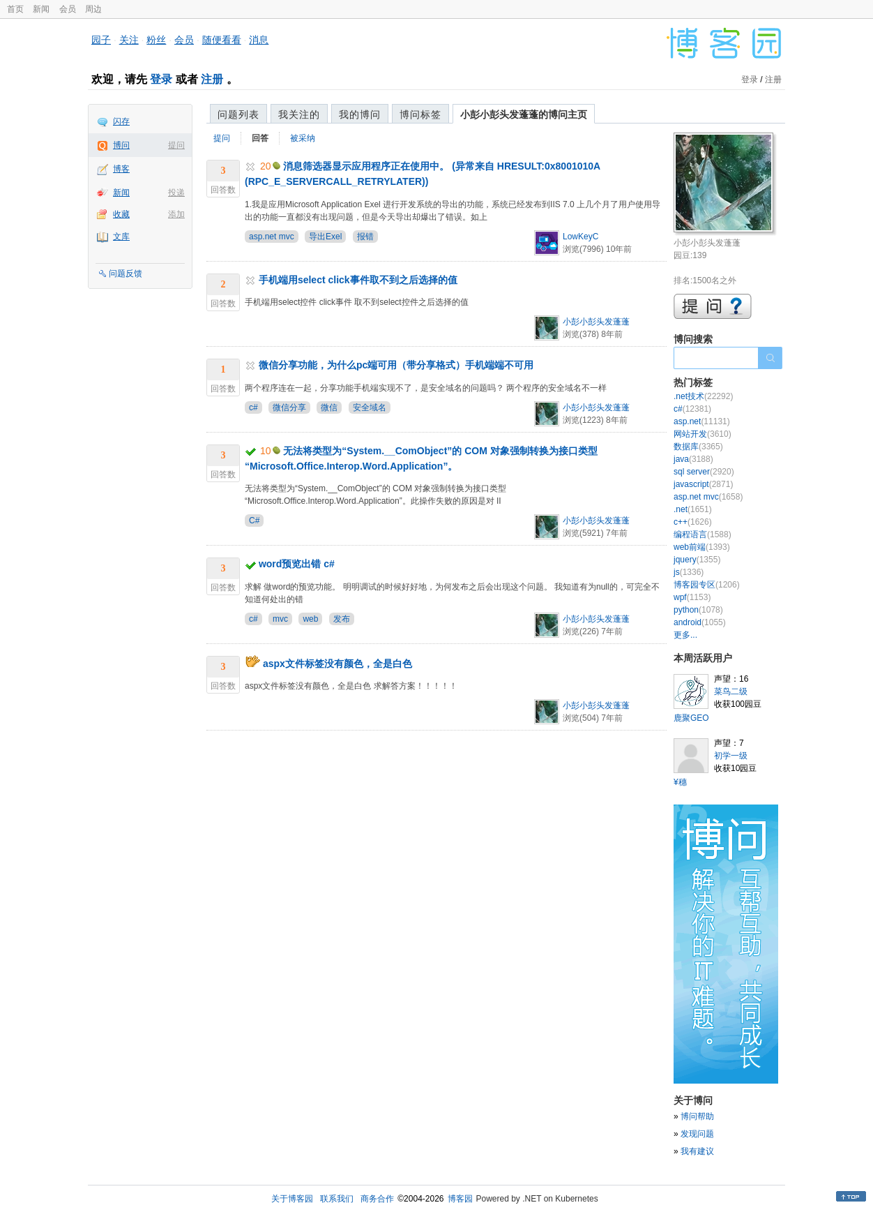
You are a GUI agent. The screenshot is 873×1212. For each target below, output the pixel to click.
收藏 (121, 214)
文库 (121, 236)
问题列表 (238, 114)
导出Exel (325, 236)
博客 (121, 169)
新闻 (41, 9)
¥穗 (680, 782)
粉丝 (156, 39)
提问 (176, 145)
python (698, 610)
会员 (67, 9)
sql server (704, 472)
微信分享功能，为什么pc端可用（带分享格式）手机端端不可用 (396, 365)
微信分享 (289, 407)
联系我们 (337, 1199)
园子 (101, 39)
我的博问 (360, 114)
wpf (692, 597)
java (693, 459)
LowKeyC (580, 236)
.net (693, 509)
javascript (703, 484)
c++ (693, 522)
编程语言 (702, 534)
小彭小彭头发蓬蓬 (596, 322)
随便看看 (221, 39)
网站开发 (702, 434)
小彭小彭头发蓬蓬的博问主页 (523, 114)
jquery (697, 559)
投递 (176, 192)
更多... (685, 635)
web (310, 619)
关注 (129, 39)
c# (253, 407)
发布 (341, 619)
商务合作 (377, 1199)
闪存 (121, 121)
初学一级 (730, 756)
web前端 (702, 547)
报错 (365, 236)
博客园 (460, 1199)
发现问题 (697, 1134)
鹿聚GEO (691, 718)
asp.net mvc (271, 236)
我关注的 (299, 114)
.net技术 (703, 396)
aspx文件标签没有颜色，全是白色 (337, 663)
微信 (329, 407)
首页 (15, 9)
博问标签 (420, 114)
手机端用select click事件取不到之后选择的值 (358, 279)
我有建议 (697, 1151)
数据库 (698, 446)
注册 (212, 79)
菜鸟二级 (730, 691)
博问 (121, 145)
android (700, 622)
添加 (176, 214)
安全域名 (369, 407)
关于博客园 (292, 1199)
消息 (258, 39)
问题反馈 (125, 273)
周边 (93, 9)
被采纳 (302, 138)
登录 (161, 79)
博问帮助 (697, 1116)
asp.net (702, 421)
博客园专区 (707, 585)
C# (254, 520)
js (689, 572)
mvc (280, 619)
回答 (260, 138)
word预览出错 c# (297, 563)
